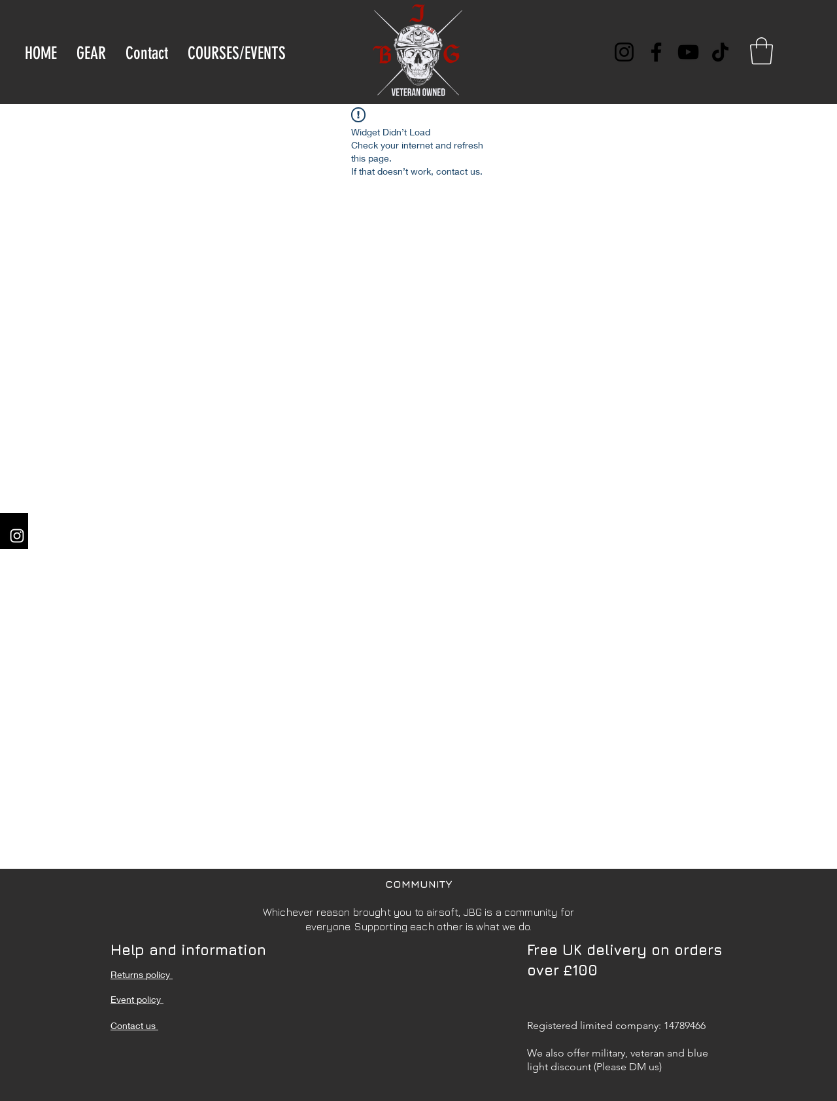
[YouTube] (688, 52)
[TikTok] (720, 52)
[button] (761, 51)
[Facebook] (656, 52)
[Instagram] (624, 52)
